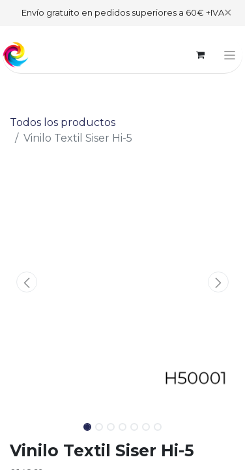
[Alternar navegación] (229, 55)
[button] (27, 282)
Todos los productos (62, 122)
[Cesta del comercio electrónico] (200, 55)
